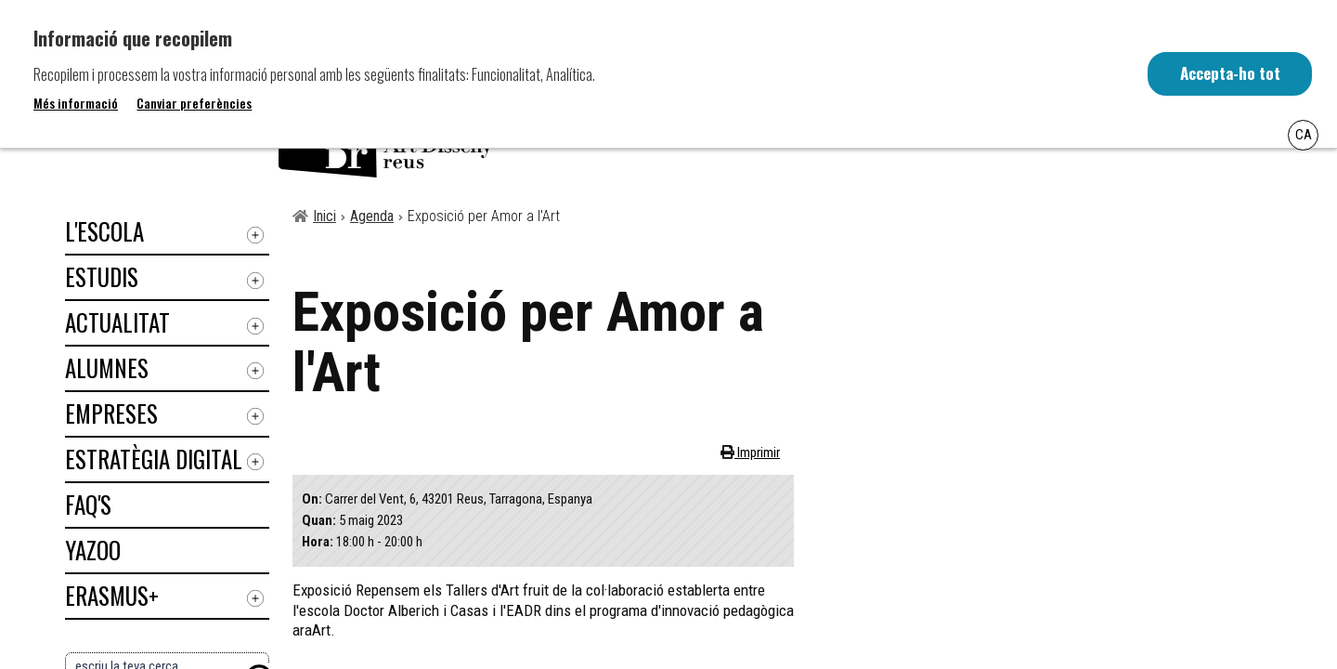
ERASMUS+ (112, 595)
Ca (1303, 134)
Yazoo (93, 549)
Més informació (75, 103)
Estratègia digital (153, 458)
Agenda (372, 216)
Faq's (88, 504)
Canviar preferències (194, 103)
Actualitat (117, 322)
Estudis (101, 276)
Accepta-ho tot (1228, 73)
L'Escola (104, 231)
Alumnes (107, 367)
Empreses (111, 413)
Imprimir (757, 453)
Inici (324, 216)
